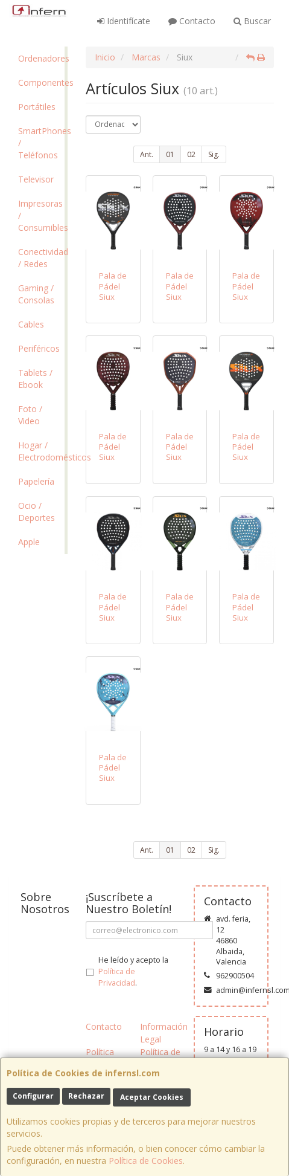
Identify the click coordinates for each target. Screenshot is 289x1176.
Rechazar (86, 1096)
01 (170, 154)
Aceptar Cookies (151, 1097)
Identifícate (123, 21)
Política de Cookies (146, 1160)
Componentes (41, 82)
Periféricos (39, 348)
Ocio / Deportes (36, 511)
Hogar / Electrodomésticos (41, 451)
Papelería (36, 481)
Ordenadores (41, 58)
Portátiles (37, 106)
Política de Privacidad (116, 977)
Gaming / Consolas (36, 294)
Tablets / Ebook (35, 378)
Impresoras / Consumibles (41, 215)
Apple (29, 542)
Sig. (214, 154)
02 (191, 154)
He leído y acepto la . (133, 971)
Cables (31, 324)
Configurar (33, 1096)
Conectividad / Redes (41, 258)
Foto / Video (30, 415)
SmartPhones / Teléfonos (41, 143)
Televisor (36, 179)
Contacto (191, 21)
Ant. (146, 154)
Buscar (252, 21)
